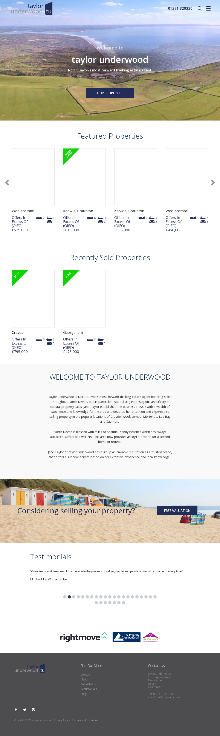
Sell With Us (88, 684)
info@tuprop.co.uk (168, 697)
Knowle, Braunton (78, 210)
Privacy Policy (62, 720)
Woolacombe (23, 210)
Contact (85, 674)
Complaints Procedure (85, 720)
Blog (83, 694)
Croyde (18, 332)
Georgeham (73, 332)
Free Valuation (177, 510)
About (84, 679)
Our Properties (110, 93)
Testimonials (89, 689)
